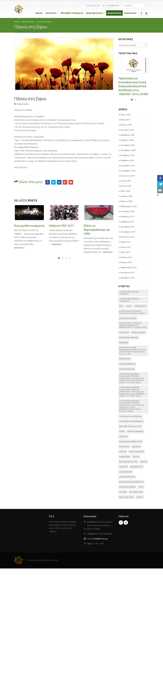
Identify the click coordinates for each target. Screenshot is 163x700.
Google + (65, 178)
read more (19, 243)
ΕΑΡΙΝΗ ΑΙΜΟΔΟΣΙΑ (132, 199)
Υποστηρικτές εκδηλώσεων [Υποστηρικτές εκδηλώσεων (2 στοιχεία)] (130, 548)
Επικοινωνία (93, 5)
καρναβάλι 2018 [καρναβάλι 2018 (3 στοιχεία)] (136, 598)
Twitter (53, 178)
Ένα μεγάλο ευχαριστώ (29, 221)
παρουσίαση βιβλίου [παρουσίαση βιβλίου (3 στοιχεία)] (127, 618)
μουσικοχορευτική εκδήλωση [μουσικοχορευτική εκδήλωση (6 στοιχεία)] (131, 613)
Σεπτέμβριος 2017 (127, 363)
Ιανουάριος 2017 (127, 404)
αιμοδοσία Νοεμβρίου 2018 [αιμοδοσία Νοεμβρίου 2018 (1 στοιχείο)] (130, 573)
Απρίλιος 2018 (126, 328)
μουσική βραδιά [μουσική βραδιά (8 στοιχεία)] (125, 603)
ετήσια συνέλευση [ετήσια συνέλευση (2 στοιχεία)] (136, 583)
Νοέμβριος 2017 (127, 353)
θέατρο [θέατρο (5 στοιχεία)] (136, 588)
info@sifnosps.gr (100, 670)
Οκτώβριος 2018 (127, 297)
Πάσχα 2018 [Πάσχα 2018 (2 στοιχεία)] (124, 464)
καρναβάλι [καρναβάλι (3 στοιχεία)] (123, 598)
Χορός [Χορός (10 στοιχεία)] (122, 563)
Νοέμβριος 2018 (127, 292)
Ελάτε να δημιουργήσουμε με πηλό (97, 225)
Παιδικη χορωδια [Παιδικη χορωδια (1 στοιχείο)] (138, 464)
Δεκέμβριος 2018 (127, 287)
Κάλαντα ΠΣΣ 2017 (61, 221)
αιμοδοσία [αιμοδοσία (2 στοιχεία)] (123, 568)
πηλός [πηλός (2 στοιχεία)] (141, 618)
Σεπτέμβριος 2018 (127, 302)
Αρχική (38, 13)
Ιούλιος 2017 (125, 373)
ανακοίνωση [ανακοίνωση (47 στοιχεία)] (124, 578)
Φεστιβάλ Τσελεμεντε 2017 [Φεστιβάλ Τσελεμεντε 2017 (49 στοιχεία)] (130, 558)
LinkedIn (59, 178)
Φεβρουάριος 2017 (128, 399)
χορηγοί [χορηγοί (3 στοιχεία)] (139, 628)
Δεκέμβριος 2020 (127, 266)
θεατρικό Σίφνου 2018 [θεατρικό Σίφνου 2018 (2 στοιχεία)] (128, 593)
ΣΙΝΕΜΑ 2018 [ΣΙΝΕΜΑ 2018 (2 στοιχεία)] (124, 490)
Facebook (47, 178)
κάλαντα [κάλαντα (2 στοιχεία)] (143, 593)
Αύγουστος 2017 (127, 368)
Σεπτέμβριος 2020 (127, 282)
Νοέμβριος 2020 (127, 271)
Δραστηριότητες (94, 13)
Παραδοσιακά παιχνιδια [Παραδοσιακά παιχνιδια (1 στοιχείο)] (128, 469)
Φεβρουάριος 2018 (128, 338)
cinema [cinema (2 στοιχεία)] (129, 437)
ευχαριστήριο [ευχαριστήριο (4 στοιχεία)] (124, 588)
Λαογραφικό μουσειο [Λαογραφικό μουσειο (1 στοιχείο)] (128, 450)
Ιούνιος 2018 (125, 317)
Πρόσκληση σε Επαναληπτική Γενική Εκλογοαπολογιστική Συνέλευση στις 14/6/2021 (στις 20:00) (133, 86)
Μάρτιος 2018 (126, 333)
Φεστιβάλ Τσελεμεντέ (72, 13)
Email (70, 178)
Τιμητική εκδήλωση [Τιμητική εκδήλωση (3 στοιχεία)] (127, 495)
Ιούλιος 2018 (125, 312)
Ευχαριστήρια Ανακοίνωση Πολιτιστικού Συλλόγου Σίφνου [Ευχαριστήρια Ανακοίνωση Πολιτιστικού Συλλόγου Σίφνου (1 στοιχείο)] (132, 443)
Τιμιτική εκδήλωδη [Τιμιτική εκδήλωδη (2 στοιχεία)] (126, 500)
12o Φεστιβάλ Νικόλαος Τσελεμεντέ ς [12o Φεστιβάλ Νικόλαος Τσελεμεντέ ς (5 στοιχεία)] (129, 431)
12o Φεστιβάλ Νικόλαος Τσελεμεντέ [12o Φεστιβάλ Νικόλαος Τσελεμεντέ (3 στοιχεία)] (129, 424)
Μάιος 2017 (125, 384)
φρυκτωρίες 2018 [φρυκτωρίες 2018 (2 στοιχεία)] (126, 628)
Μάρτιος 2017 (126, 394)
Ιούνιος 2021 (125, 246)
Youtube (126, 654)
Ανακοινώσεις (114, 13)
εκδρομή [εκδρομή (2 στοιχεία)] (122, 583)
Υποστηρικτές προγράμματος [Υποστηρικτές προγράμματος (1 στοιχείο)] (131, 553)
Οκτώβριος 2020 (127, 277)
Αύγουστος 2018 (127, 307)
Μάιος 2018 (125, 322)
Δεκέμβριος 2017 (127, 348)
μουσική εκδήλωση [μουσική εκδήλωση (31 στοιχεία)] (127, 608)
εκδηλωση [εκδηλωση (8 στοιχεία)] (136, 578)
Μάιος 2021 (125, 251)
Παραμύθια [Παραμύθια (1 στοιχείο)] (123, 474)
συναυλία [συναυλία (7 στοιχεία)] (123, 623)
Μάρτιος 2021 (126, 256)
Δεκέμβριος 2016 (127, 409)
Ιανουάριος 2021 (127, 261)
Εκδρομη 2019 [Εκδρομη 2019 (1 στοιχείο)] (140, 437)
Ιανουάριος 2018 (127, 343)
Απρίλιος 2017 (126, 389)
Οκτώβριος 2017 (127, 358)
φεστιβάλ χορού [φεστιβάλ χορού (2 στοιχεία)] (136, 623)
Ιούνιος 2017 (125, 379)
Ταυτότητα (50, 13)
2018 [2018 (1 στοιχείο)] (121, 437)
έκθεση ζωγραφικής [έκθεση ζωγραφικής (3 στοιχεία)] (135, 563)
